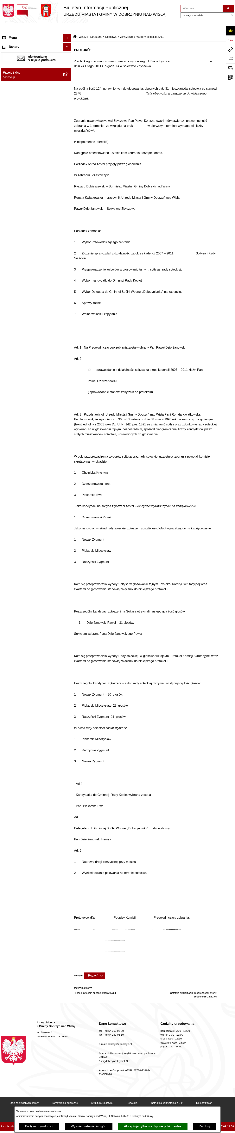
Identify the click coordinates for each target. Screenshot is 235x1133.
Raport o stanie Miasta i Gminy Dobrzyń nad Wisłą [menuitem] (30, 438)
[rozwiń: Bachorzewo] (68, 120)
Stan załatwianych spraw (24, 1092)
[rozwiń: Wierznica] (68, 346)
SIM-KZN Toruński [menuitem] (15, 522)
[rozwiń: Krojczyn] (68, 233)
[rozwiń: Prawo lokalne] (68, 415)
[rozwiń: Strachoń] (68, 305)
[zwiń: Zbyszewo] (68, 356)
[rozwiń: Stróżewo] (68, 315)
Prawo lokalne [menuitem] (12, 415)
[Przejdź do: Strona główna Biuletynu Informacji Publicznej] (75, 27)
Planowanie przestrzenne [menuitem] (20, 561)
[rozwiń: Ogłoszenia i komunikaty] (68, 448)
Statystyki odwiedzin (97, 1105)
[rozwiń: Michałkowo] (68, 253)
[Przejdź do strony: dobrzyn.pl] (230, 49)
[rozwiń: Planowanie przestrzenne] (68, 561)
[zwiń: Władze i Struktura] (68, 59)
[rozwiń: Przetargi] (68, 463)
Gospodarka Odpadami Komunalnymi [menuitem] (28, 537)
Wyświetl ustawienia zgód (88, 1126)
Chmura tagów (131, 1105)
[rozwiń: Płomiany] (68, 284)
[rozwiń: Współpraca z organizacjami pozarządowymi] (68, 616)
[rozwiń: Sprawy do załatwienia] (68, 530)
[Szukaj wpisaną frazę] (228, 8)
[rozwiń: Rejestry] (68, 593)
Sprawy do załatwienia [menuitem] (18, 530)
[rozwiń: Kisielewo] (68, 192)
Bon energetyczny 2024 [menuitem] (19, 514)
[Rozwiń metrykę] (94, 965)
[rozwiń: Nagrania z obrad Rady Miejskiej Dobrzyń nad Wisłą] (68, 423)
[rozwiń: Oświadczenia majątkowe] (68, 455)
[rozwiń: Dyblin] (68, 140)
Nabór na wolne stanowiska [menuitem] (22, 478)
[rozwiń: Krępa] (68, 223)
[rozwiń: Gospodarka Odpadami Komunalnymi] (68, 537)
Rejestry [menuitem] (8, 593)
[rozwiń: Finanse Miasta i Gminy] (68, 471)
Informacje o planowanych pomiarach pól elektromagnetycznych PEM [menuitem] (31, 497)
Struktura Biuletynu (102, 1092)
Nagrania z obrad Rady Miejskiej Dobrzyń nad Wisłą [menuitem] (31, 425)
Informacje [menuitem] (10, 506)
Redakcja (131, 1092)
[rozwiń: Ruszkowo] (68, 294)
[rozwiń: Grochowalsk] (68, 171)
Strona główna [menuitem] (12, 35)
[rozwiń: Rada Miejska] (68, 79)
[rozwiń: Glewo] (68, 151)
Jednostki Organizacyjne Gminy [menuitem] (24, 407)
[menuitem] (36, 69)
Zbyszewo (126, 26)
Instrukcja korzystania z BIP (167, 1092)
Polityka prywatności (39, 1126)
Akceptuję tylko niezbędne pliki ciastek (152, 1126)
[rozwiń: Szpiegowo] (68, 325)
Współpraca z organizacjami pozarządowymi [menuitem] (22, 619)
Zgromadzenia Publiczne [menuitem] (20, 609)
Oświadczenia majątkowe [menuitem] (20, 455)
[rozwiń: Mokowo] (68, 264)
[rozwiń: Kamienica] (68, 182)
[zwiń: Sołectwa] (68, 110)
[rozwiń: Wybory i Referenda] (68, 486)
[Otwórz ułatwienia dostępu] (230, 30)
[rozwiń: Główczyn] (68, 161)
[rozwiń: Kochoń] (68, 202)
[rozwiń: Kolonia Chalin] (68, 212)
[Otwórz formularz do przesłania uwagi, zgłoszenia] (230, 68)
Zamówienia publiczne (65, 1092)
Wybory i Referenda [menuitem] (16, 486)
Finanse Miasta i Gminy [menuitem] (19, 471)
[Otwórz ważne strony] (230, 58)
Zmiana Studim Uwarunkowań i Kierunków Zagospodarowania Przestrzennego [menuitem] (32, 583)
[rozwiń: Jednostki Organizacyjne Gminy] (68, 407)
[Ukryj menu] (67, 28)
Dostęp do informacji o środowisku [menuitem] (26, 545)
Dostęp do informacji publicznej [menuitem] (24, 51)
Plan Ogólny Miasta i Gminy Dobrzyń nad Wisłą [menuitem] (31, 571)
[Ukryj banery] (67, 630)
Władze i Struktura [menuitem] (15, 58)
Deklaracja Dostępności (59, 1105)
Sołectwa (111, 26)
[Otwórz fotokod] (230, 77)
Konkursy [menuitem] (9, 601)
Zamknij (204, 1126)
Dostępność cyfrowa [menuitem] (17, 43)
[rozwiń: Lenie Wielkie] (68, 243)
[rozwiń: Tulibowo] (68, 335)
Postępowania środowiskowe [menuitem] (22, 553)
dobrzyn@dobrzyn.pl (120, 1033)
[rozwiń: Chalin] (68, 130)
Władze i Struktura (90, 26)
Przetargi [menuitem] (9, 463)
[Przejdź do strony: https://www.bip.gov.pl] (230, 40)
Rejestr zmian (204, 1092)
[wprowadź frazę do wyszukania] (202, 8)
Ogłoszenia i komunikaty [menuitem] (19, 447)
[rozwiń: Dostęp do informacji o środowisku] (68, 545)
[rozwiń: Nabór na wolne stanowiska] (68, 479)
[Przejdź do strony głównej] (83, 10)
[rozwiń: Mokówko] (68, 274)
